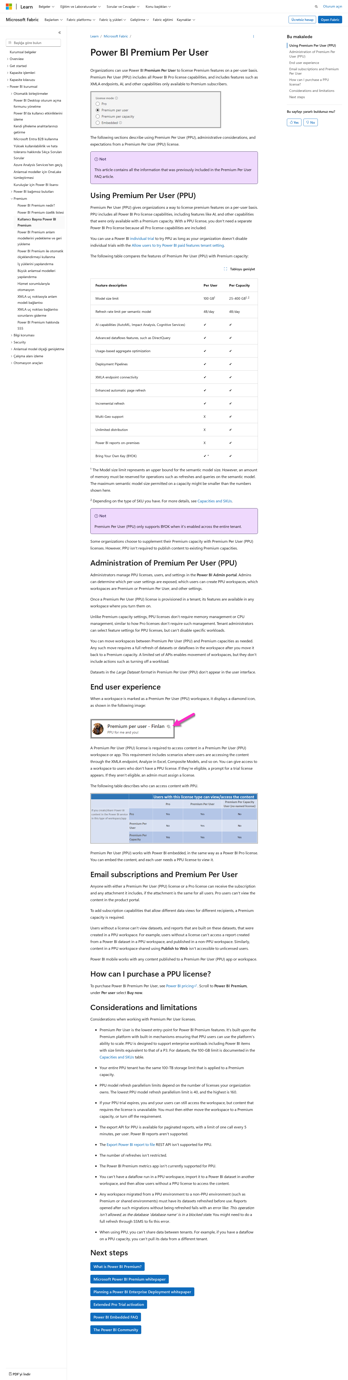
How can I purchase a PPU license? (309, 81)
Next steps (297, 97)
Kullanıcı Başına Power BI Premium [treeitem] (37, 222)
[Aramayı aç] (316, 6)
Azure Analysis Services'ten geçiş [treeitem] (38, 164)
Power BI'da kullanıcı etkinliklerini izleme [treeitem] (38, 116)
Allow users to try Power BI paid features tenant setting (178, 245)
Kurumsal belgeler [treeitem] (23, 52)
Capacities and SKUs (215, 500)
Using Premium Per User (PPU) (312, 45)
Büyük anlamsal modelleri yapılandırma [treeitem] (36, 273)
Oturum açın (332, 6)
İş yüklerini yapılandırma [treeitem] (35, 264)
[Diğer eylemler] (253, 36)
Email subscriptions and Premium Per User (314, 71)
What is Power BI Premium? (117, 1266)
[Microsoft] (9, 6)
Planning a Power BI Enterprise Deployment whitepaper (142, 1291)
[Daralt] (60, 32)
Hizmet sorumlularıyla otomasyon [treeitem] (34, 286)
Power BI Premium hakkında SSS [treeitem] (38, 325)
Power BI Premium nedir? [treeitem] (36, 205)
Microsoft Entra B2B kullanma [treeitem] (36, 139)
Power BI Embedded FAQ (116, 1316)
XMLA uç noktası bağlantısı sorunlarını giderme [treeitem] (38, 312)
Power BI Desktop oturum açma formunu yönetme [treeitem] (37, 103)
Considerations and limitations (311, 90)
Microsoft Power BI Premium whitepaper (130, 1279)
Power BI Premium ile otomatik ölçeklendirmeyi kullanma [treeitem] (40, 254)
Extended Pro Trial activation (119, 1304)
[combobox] (33, 43)
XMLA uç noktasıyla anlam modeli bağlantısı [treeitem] (37, 299)
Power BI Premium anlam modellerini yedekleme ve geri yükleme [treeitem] (40, 238)
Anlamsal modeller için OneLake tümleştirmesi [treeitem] (37, 174)
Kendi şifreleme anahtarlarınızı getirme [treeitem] (36, 129)
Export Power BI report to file (131, 1144)
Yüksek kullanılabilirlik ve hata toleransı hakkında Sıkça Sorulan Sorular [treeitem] (38, 152)
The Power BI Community (116, 1329)
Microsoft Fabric (116, 36)
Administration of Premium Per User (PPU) (312, 53)
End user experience (304, 62)
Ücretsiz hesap (302, 19)
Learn (94, 36)
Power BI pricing (180, 985)
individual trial (142, 238)
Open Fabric (330, 19)
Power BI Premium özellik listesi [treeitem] (41, 212)
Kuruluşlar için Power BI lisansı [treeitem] (36, 184)
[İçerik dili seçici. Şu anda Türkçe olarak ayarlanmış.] (16, 1373)
